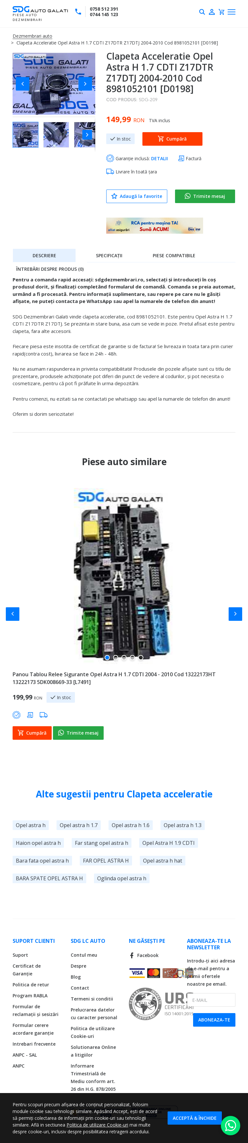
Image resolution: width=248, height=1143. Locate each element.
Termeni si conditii (92, 999)
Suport (20, 955)
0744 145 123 (104, 14)
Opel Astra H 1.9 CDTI (168, 842)
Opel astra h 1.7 (79, 825)
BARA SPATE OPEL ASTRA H (49, 878)
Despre (78, 966)
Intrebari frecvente (34, 1044)
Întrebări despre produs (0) (50, 269)
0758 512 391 (104, 9)
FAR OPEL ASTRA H (106, 860)
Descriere (44, 255)
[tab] (44, 255)
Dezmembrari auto (32, 36)
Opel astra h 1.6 (131, 825)
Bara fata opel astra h (42, 860)
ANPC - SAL (25, 1055)
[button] (25, 84)
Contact (80, 988)
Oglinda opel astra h (121, 878)
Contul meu (84, 955)
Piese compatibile (174, 255)
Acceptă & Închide (195, 1118)
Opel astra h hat (162, 860)
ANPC (19, 1066)
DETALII (159, 158)
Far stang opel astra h (101, 842)
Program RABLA (30, 995)
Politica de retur (31, 985)
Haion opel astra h (38, 842)
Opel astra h (31, 825)
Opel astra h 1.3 (183, 825)
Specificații (109, 255)
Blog (76, 977)
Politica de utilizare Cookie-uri (97, 1125)
